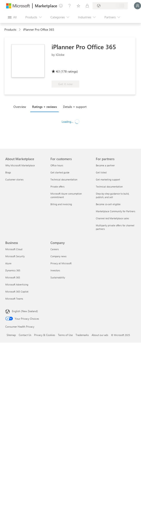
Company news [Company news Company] (58, 256)
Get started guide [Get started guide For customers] (59, 172)
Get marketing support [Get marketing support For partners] (108, 179)
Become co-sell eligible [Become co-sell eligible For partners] (108, 204)
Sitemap (11, 335)
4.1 (58, 71)
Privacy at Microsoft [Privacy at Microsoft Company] (61, 263)
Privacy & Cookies (44, 335)
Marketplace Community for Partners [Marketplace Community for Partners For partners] (115, 211)
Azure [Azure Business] (8, 263)
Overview (19, 107)
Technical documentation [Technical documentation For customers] (63, 179)
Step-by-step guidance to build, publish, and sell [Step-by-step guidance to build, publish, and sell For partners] (112, 195)
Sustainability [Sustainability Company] (57, 277)
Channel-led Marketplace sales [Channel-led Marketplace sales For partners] (112, 218)
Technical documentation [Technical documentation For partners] (109, 186)
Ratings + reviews (44, 107)
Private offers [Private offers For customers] (57, 186)
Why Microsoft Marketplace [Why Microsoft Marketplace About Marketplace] (20, 165)
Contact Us (25, 335)
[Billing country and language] (110, 5)
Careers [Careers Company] (54, 249)
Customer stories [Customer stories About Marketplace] (14, 179)
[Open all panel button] (12, 17)
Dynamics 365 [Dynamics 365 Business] (12, 270)
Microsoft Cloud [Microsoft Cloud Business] (13, 249)
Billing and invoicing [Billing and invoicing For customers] (61, 204)
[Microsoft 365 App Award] (105, 65)
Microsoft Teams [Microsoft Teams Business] (14, 298)
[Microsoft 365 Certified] (68, 65)
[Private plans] (87, 5)
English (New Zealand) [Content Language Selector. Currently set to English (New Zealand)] (25, 311)
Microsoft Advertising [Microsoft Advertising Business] (16, 284)
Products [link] (10, 29)
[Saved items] (78, 5)
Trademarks (82, 335)
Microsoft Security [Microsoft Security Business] (15, 256)
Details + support (75, 107)
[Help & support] (69, 5)
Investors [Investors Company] (55, 270)
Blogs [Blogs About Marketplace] (8, 172)
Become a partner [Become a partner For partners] (105, 165)
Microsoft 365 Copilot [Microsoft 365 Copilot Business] (16, 291)
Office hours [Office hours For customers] (56, 165)
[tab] (20, 106)
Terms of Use (65, 335)
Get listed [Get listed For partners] (101, 172)
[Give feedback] (60, 5)
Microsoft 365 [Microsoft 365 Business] (12, 277)
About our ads (100, 335)
